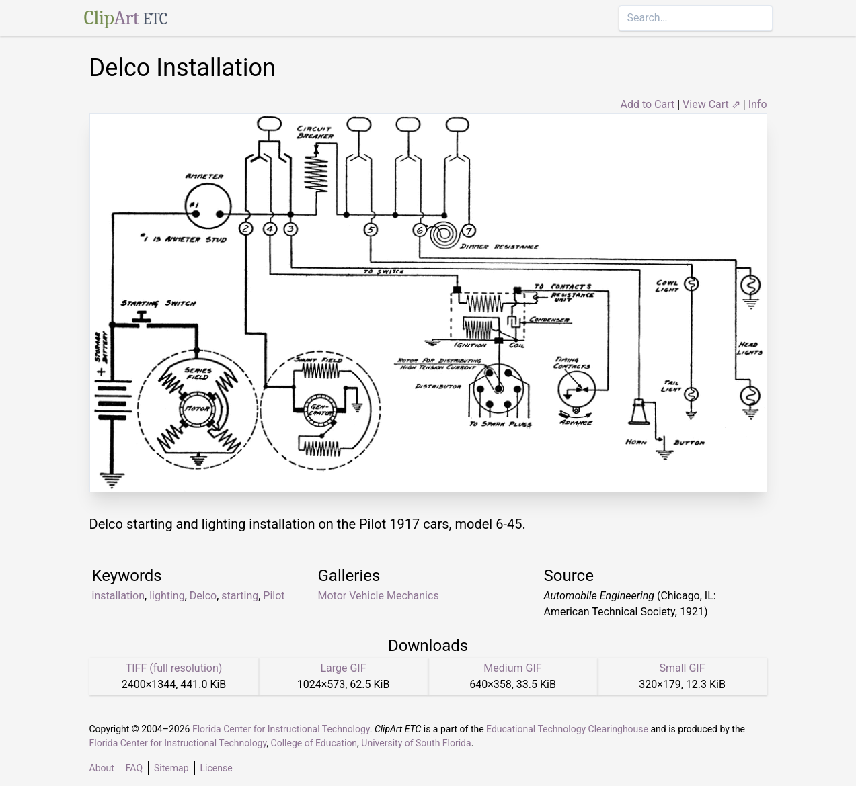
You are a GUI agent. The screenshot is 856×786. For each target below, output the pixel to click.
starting (239, 595)
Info (757, 104)
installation (118, 595)
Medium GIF (512, 668)
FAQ (134, 767)
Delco (203, 595)
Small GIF (682, 668)
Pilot (273, 595)
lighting (167, 595)
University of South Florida (416, 743)
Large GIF (343, 668)
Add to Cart (647, 104)
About (101, 767)
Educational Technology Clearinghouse (567, 729)
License (216, 767)
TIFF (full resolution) (174, 668)
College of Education (314, 743)
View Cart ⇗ (711, 104)
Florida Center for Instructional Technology (281, 729)
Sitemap (171, 767)
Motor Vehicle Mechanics (378, 595)
